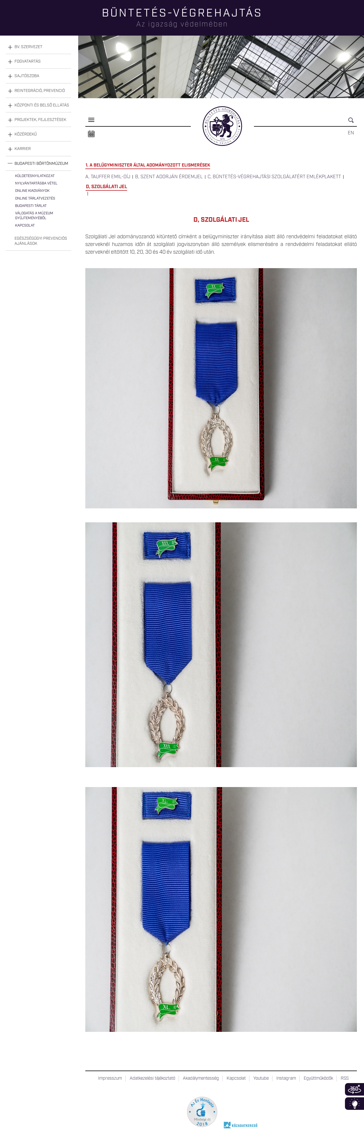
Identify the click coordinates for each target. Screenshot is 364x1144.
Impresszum (110, 1078)
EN (351, 133)
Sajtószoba (27, 76)
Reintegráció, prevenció (40, 90)
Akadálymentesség (201, 1078)
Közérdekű (26, 134)
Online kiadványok (32, 190)
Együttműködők (318, 1078)
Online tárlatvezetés (35, 198)
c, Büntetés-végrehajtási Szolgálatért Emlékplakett (274, 177)
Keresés (352, 123)
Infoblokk (354, 1103)
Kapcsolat (25, 225)
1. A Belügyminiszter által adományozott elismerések (148, 165)
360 (354, 1089)
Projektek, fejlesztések (40, 119)
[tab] (38, 47)
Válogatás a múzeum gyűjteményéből (34, 215)
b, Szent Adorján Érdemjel (169, 177)
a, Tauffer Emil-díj (107, 177)
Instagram (286, 1078)
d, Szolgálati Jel (106, 187)
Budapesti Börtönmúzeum (41, 163)
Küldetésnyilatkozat (35, 176)
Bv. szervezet (28, 47)
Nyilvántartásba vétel (36, 183)
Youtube (261, 1078)
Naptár (91, 134)
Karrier (23, 148)
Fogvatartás (28, 61)
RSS (345, 1078)
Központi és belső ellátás (42, 105)
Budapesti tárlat (31, 206)
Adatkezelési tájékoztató (152, 1078)
